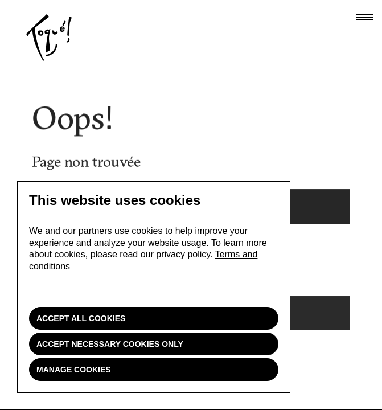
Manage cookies (73, 369)
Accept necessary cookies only (109, 343)
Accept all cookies (80, 318)
